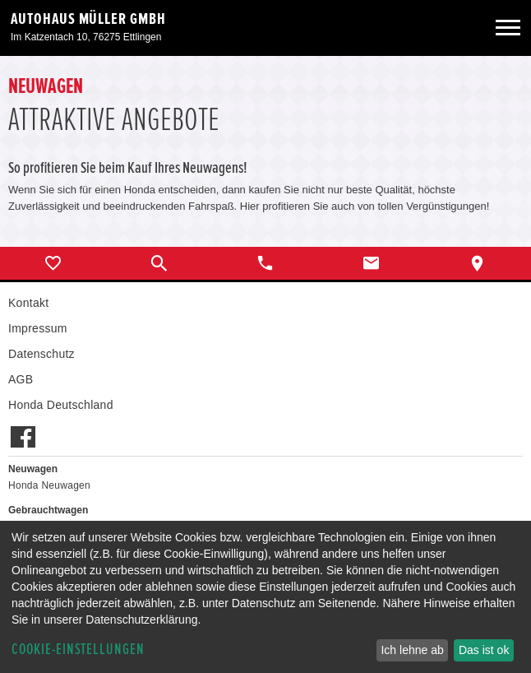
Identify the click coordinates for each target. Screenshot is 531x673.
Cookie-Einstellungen (78, 649)
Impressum (37, 328)
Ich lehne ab (412, 650)
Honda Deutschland (60, 404)
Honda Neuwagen (49, 485)
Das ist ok (484, 650)
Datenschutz (41, 353)
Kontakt (28, 302)
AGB (20, 379)
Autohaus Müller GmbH (88, 19)
